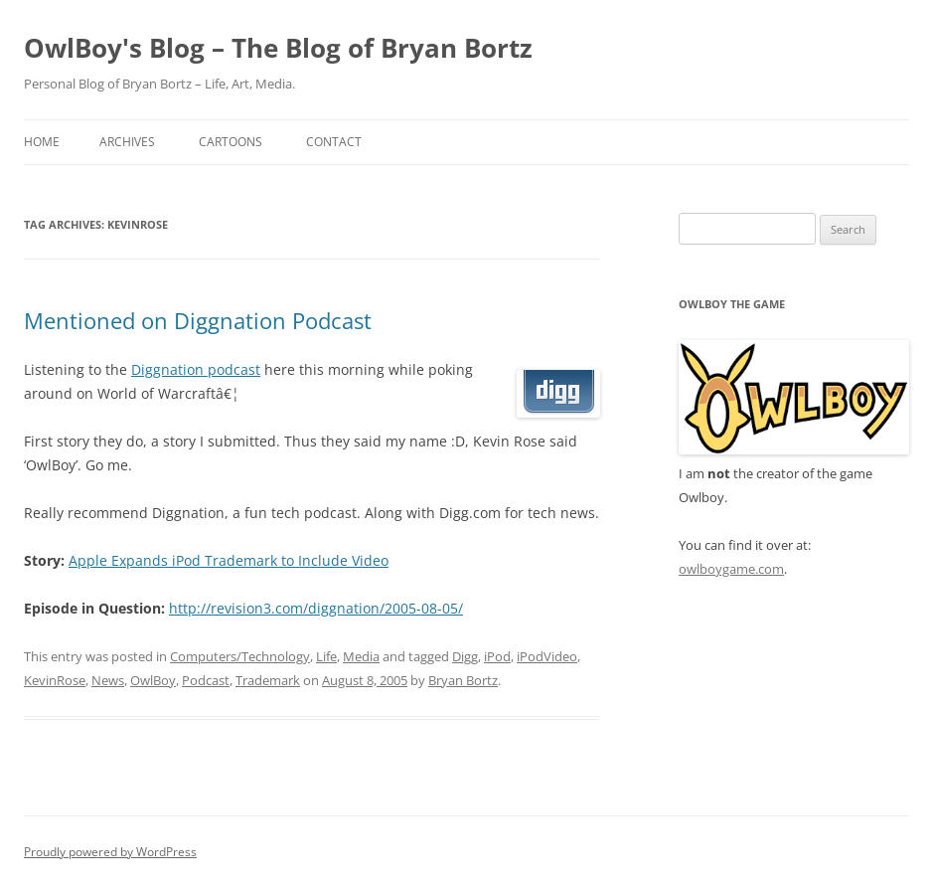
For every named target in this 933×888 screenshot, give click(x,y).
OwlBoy (153, 680)
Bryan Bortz (463, 680)
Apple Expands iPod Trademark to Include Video (229, 560)
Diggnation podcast (195, 369)
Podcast (206, 680)
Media (361, 656)
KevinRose (54, 680)
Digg (465, 656)
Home (42, 141)
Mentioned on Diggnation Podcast (198, 320)
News (107, 680)
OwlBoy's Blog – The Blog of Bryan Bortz (278, 48)
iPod (497, 656)
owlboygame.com (731, 569)
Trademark (267, 680)
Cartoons (230, 141)
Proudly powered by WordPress (110, 851)
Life (326, 656)
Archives (127, 141)
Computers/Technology (240, 656)
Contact (334, 141)
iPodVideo (547, 656)
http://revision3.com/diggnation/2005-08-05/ (316, 608)
